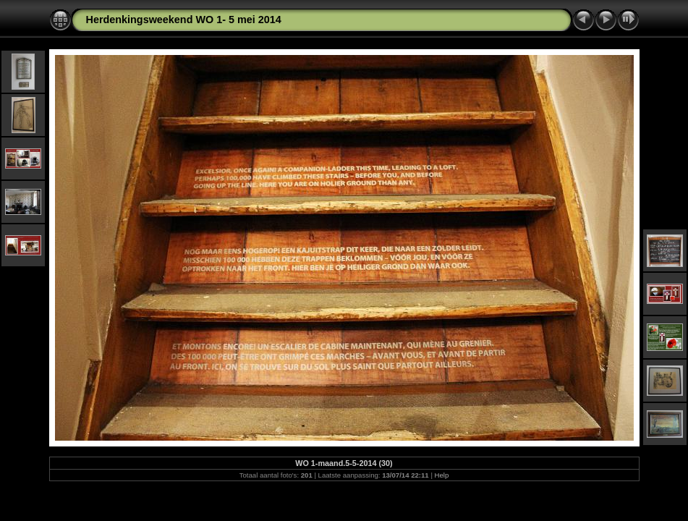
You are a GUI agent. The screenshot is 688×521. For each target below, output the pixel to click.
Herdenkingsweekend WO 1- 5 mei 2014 (183, 19)
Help (442, 475)
